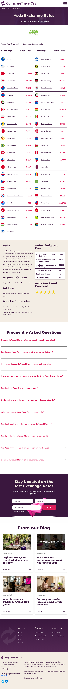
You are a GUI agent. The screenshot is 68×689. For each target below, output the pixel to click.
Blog (19, 639)
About (20, 636)
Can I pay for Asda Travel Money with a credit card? (24, 436)
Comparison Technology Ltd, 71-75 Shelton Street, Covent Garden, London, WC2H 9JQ (10, 665)
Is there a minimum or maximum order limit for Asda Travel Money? (32, 376)
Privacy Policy (56, 632)
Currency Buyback (40, 636)
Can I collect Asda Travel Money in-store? (20, 388)
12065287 (4, 676)
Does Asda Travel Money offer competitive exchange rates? (28, 340)
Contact (20, 643)
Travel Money (39, 632)
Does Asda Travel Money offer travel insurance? (22, 460)
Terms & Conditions (58, 636)
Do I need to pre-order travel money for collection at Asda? (28, 400)
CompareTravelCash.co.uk (31, 662)
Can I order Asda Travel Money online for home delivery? (27, 352)
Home (3, 8)
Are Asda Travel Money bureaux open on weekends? (25, 448)
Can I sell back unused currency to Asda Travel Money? (26, 424)
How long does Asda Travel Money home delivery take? (26, 364)
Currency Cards (39, 639)
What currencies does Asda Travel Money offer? (23, 412)
